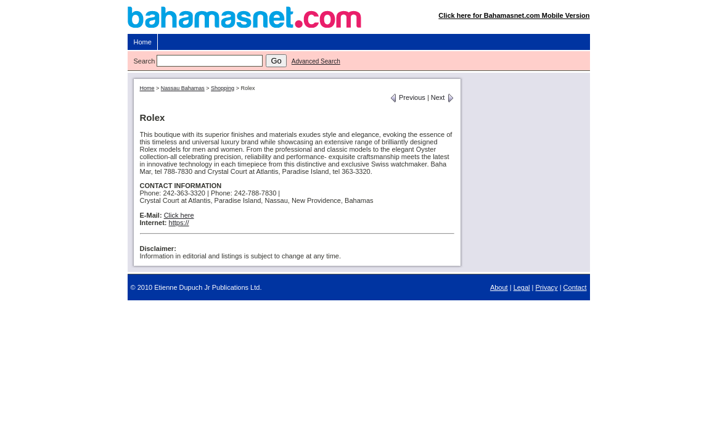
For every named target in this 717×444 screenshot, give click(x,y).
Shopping (222, 88)
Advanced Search (316, 61)
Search (144, 61)
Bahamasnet (359, 20)
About (499, 287)
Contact (575, 287)
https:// (179, 222)
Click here (179, 215)
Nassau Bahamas (183, 88)
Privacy (547, 287)
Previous (407, 97)
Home (143, 42)
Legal (522, 287)
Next (442, 97)
